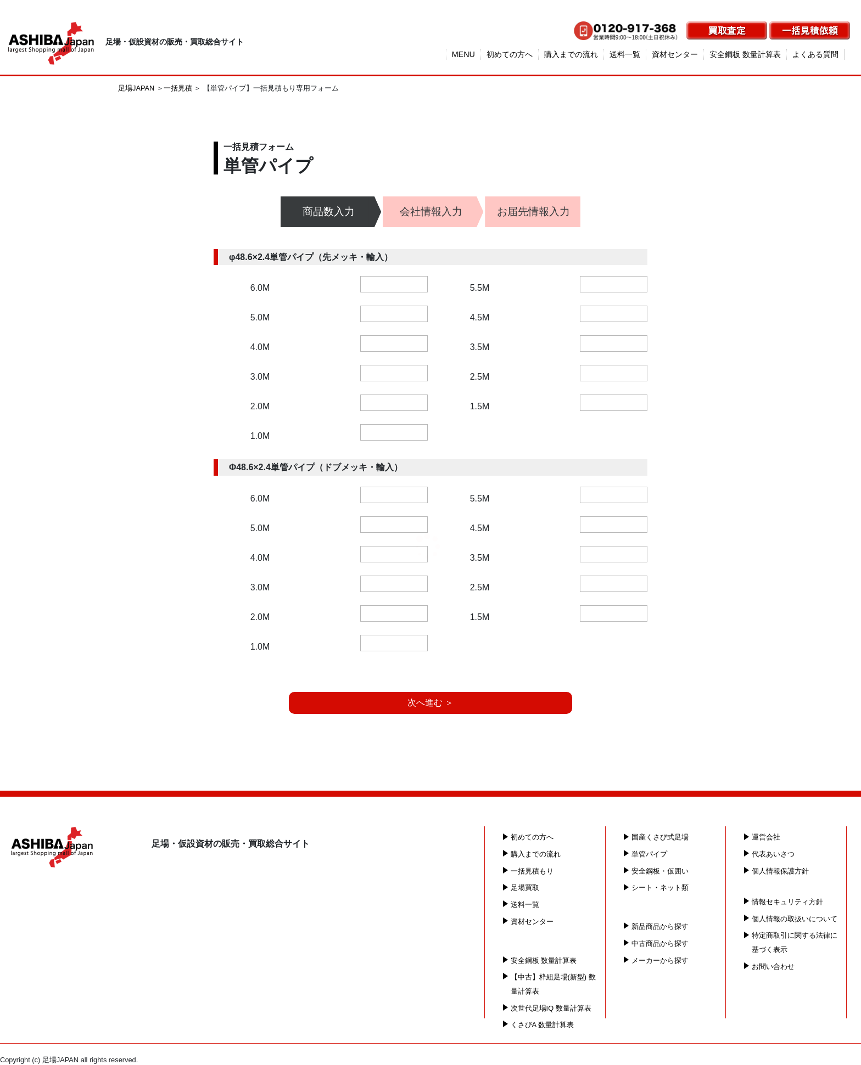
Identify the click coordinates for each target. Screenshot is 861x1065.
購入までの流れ (571, 54)
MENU (463, 54)
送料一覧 (625, 54)
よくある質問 (815, 54)
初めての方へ (510, 54)
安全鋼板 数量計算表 (745, 54)
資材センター (675, 54)
